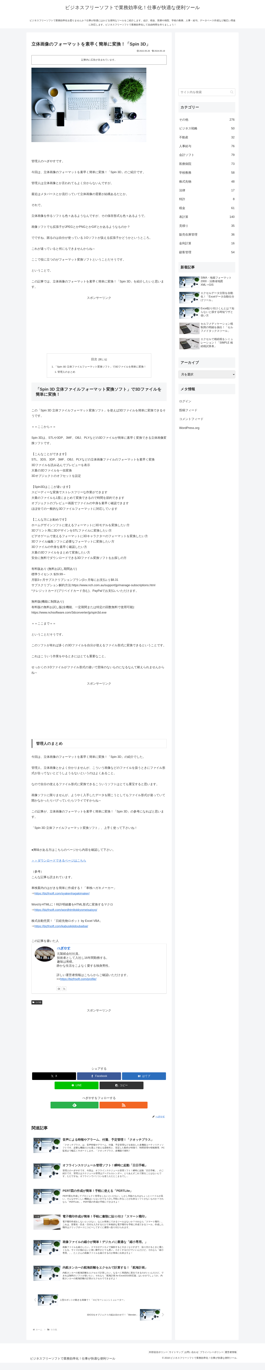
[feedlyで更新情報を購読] (59, 989)
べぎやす (63, 949)
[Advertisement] (99, 324)
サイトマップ (168, 1359)
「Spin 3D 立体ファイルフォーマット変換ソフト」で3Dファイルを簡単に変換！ (100, 366)
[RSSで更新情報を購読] (64, 989)
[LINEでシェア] (77, 1086)
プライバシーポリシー (208, 1359)
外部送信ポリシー (147, 1359)
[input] (206, 92)
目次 (94, 359)
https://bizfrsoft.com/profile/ (78, 979)
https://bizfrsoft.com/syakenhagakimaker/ (62, 894)
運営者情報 (229, 1359)
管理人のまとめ (64, 372)
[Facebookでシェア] (99, 1077)
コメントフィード (191, 419)
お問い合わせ (186, 1359)
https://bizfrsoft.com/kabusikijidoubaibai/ (61, 927)
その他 (36, 1003)
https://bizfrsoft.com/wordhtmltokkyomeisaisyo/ (65, 910)
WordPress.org (189, 428)
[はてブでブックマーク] (144, 1077)
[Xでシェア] (54, 1077)
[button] (121, 1086)
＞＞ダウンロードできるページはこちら (58, 861)
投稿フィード (188, 410)
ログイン (185, 401)
